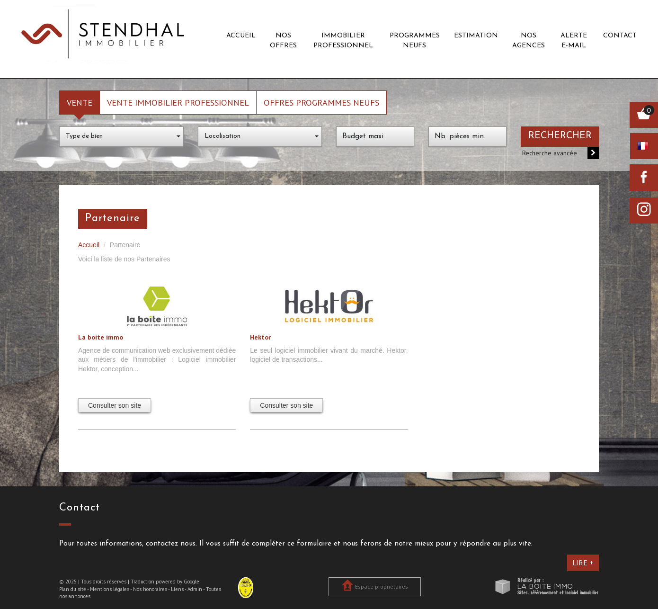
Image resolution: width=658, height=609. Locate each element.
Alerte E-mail (573, 40)
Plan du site (72, 589)
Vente (79, 102)
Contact (620, 35)
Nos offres (283, 40)
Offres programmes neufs (321, 102)
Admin (194, 589)
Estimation (476, 35)
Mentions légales (109, 589)
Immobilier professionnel (343, 40)
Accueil (241, 35)
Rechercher (560, 136)
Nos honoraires (150, 589)
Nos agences (528, 40)
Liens (177, 589)
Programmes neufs (415, 40)
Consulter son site (114, 405)
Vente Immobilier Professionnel (178, 102)
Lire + (583, 562)
